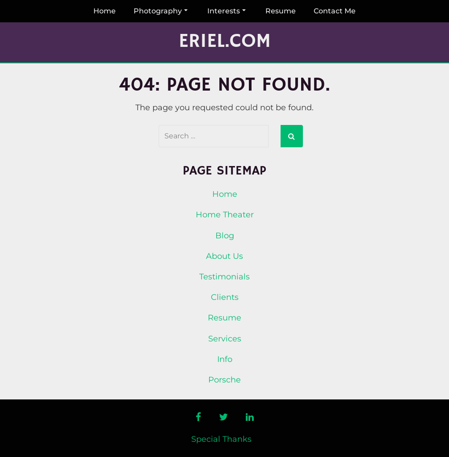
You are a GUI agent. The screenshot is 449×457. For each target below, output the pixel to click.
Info (224, 359)
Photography (161, 11)
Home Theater (225, 215)
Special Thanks (221, 439)
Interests (226, 11)
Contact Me (335, 11)
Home (104, 11)
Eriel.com (225, 41)
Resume (280, 11)
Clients (225, 297)
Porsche (224, 380)
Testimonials (224, 277)
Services (224, 339)
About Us (224, 256)
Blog (224, 236)
